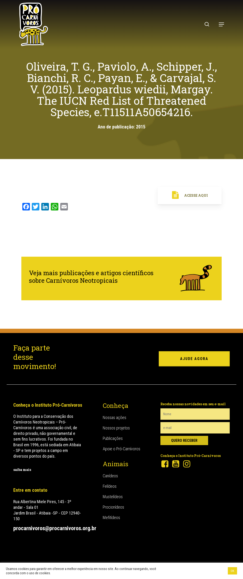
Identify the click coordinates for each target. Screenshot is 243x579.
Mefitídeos (111, 517)
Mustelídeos (113, 496)
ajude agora (194, 358)
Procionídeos (113, 507)
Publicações (113, 438)
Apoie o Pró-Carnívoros (121, 448)
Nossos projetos (116, 427)
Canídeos (110, 475)
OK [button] (232, 571)
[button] (221, 24)
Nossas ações (114, 417)
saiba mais (22, 469)
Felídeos (110, 486)
